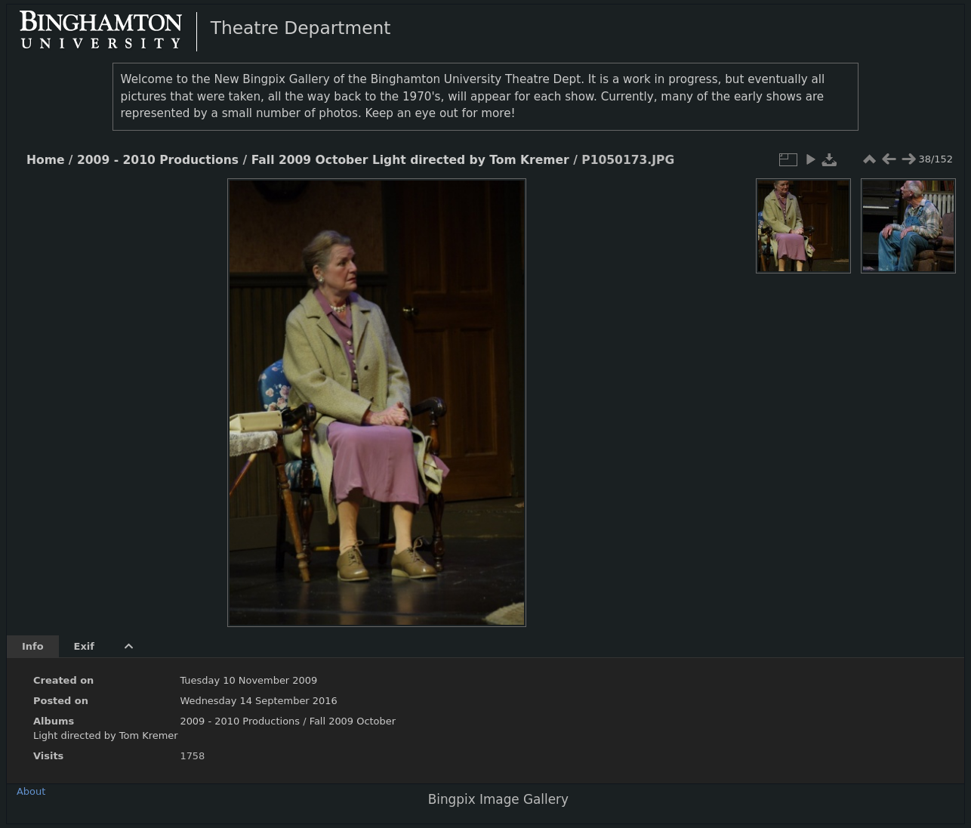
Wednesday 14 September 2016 (258, 700)
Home (45, 160)
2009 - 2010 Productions (158, 160)
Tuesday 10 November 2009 (248, 680)
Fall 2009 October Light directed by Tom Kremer (410, 160)
